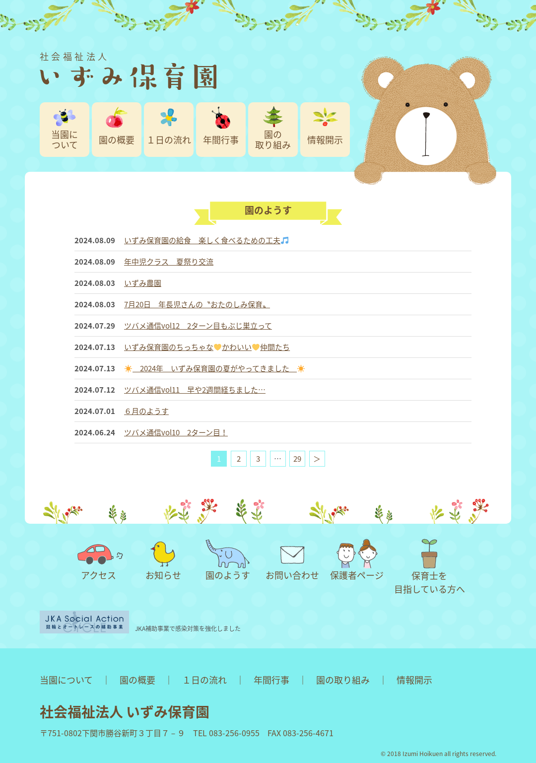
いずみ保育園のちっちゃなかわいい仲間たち (207, 347)
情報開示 (325, 139)
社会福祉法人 (128, 70)
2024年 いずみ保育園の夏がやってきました (215, 368)
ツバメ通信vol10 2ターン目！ (176, 432)
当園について (64, 139)
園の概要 (116, 139)
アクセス (98, 560)
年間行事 (221, 139)
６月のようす (146, 411)
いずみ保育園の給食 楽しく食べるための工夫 (206, 240)
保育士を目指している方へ (429, 567)
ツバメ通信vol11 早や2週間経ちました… (195, 389)
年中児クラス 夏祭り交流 (168, 261)
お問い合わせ (292, 560)
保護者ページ (357, 560)
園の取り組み (273, 139)
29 (297, 458)
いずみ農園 (142, 282)
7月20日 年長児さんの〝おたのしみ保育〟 (197, 304)
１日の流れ (168, 139)
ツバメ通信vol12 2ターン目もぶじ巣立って (198, 325)
